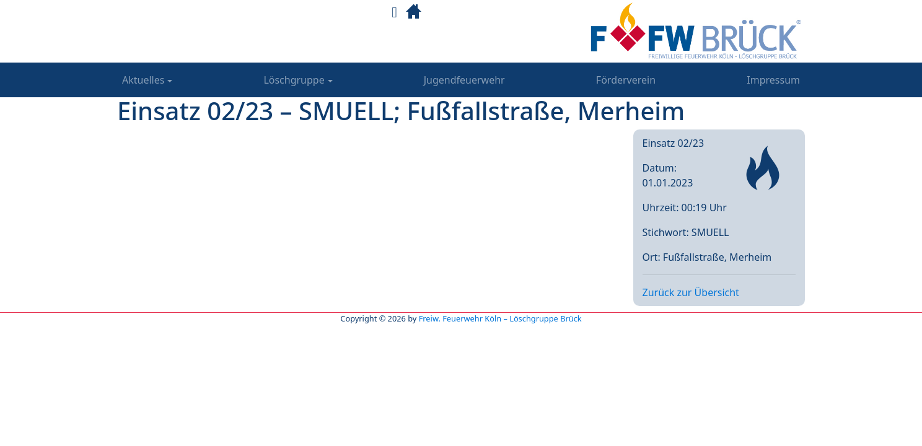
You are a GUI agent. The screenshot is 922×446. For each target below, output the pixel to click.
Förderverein (626, 80)
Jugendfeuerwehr (464, 80)
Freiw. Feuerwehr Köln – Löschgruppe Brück (500, 318)
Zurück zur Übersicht (691, 292)
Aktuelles (143, 80)
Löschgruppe (293, 80)
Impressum (773, 80)
